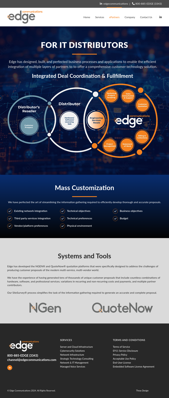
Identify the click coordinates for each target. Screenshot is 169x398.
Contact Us (146, 17)
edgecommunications (115, 3)
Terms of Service (121, 346)
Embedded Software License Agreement (133, 366)
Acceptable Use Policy (124, 358)
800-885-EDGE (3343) (148, 3)
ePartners (114, 17)
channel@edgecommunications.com (31, 360)
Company (130, 17)
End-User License (122, 362)
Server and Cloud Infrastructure (76, 346)
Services (99, 17)
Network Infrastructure (72, 354)
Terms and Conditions (129, 340)
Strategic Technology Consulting (76, 358)
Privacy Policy (120, 354)
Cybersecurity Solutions (72, 350)
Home (86, 17)
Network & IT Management (74, 362)
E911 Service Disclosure (125, 350)
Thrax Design (142, 390)
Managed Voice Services (72, 366)
